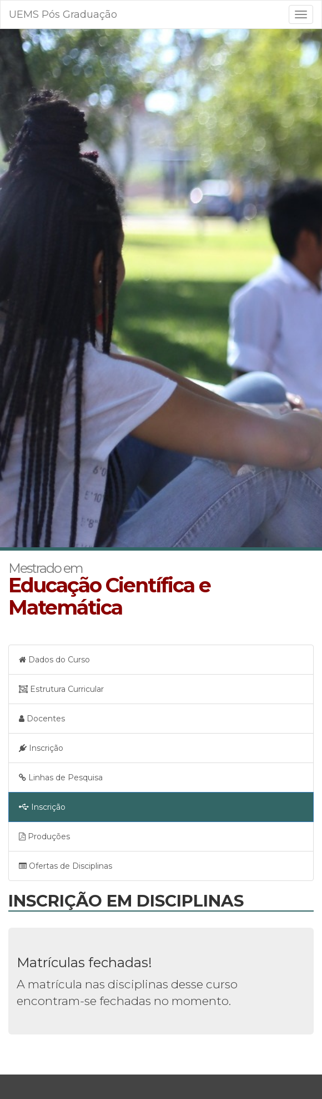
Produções (44, 836)
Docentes (42, 719)
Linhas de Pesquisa (61, 778)
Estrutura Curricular (61, 689)
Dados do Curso (54, 660)
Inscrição (41, 748)
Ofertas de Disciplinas (65, 866)
